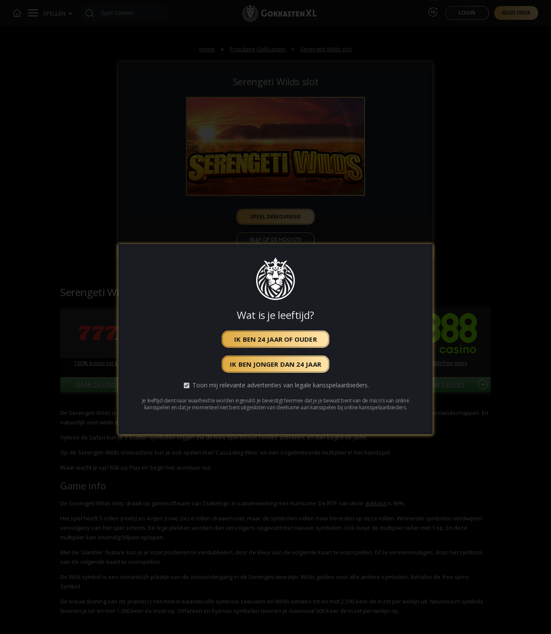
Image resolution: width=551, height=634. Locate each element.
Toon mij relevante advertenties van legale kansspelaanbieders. (280, 385)
